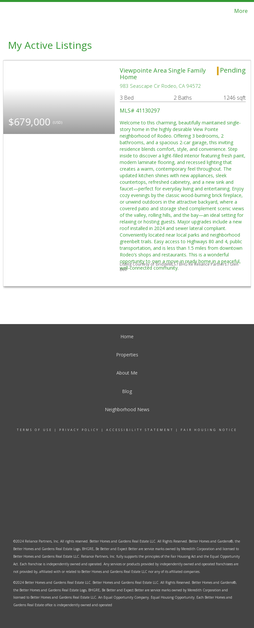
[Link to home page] (13, 11)
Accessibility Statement (140, 430)
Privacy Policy (79, 430)
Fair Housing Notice (209, 430)
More (241, 11)
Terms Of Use (34, 430)
